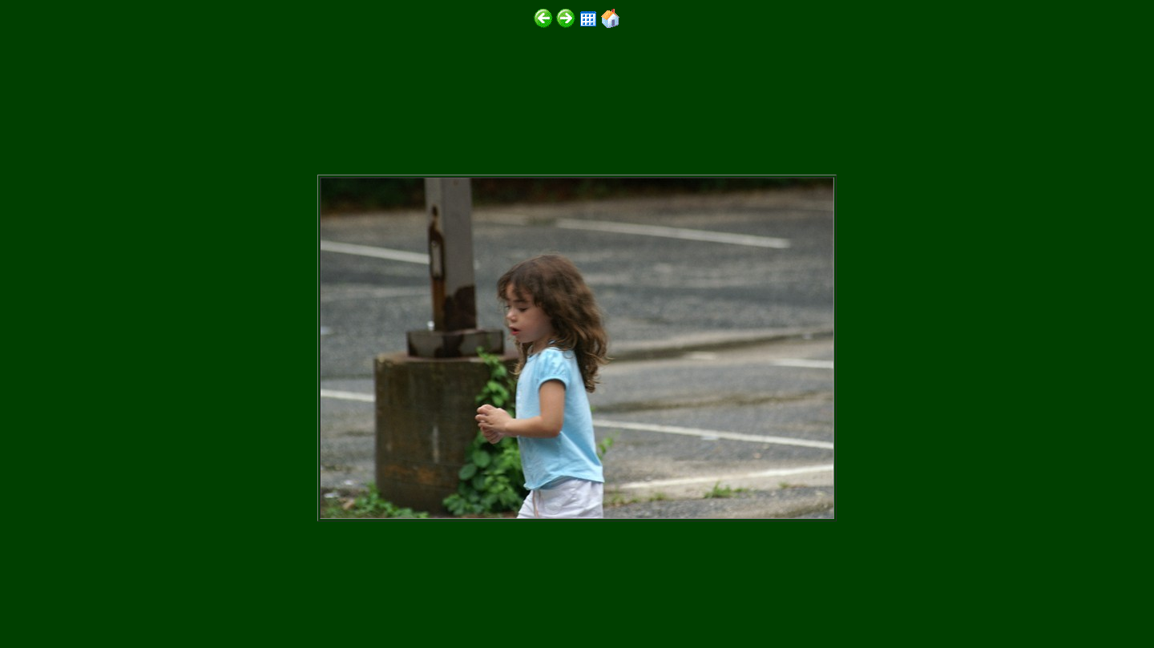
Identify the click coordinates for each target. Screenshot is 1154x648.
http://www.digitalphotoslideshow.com (223, 601)
